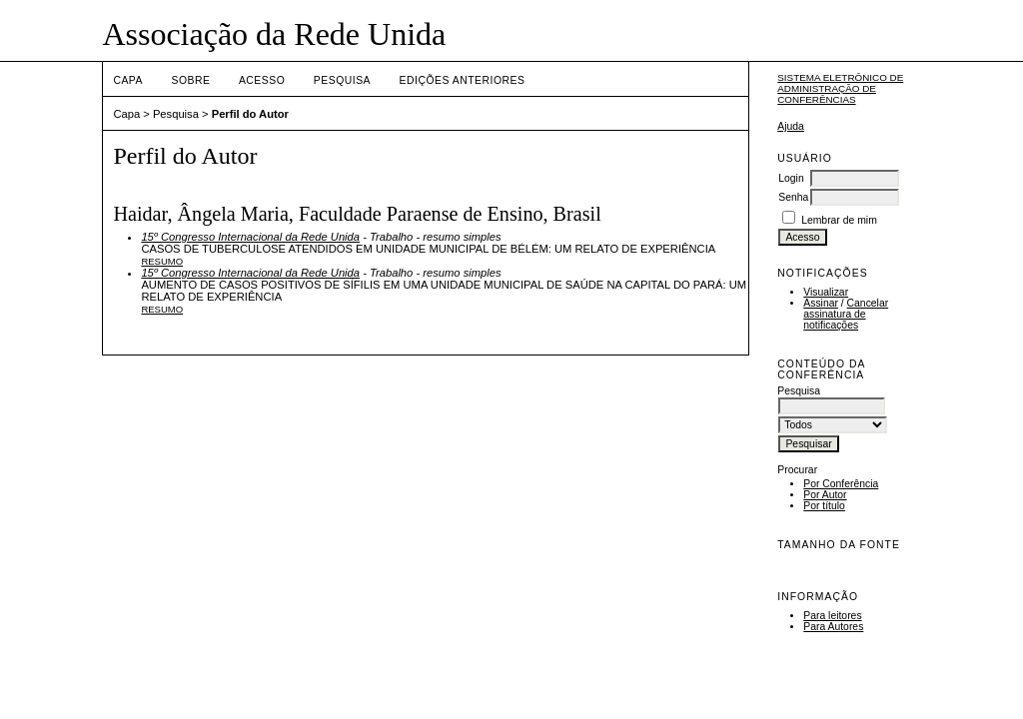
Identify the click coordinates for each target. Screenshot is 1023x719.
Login (790, 178)
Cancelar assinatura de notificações (845, 314)
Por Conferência (840, 483)
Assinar (820, 303)
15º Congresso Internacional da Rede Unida (250, 237)
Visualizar (825, 292)
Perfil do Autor (250, 114)
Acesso (262, 80)
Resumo (162, 261)
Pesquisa (342, 80)
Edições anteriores (462, 80)
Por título (824, 505)
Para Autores (833, 626)
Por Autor (824, 494)
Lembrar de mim (839, 220)
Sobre (190, 80)
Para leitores (832, 615)
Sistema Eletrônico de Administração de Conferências (840, 88)
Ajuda (790, 126)
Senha (793, 197)
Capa (128, 80)
